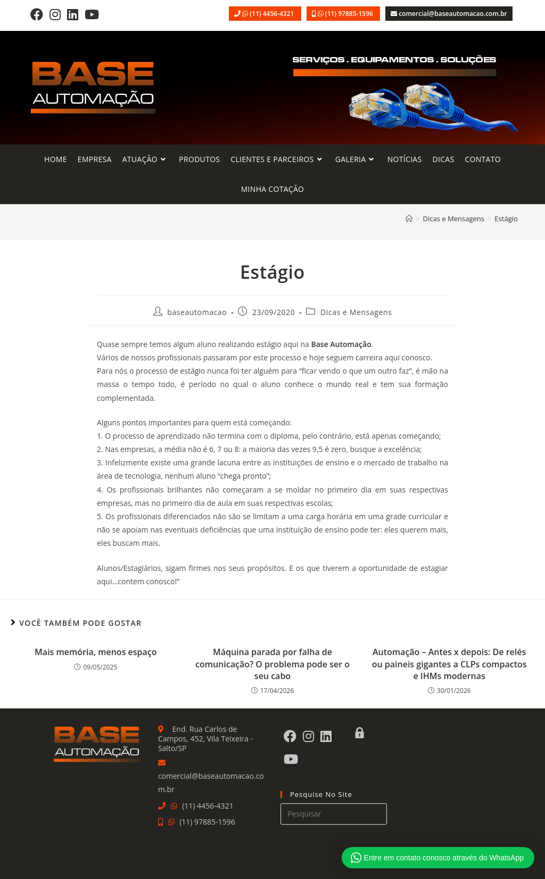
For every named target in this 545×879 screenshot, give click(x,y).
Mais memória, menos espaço (95, 652)
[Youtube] (92, 14)
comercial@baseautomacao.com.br (453, 13)
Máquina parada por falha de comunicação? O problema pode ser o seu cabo (272, 664)
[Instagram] (55, 14)
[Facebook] (36, 14)
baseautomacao (197, 312)
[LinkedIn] (72, 14)
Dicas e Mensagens (356, 312)
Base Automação (341, 344)
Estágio (505, 218)
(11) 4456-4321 (272, 13)
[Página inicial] (409, 218)
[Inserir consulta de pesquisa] (333, 814)
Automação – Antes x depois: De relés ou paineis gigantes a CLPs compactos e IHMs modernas (449, 664)
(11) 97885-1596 (350, 13)
